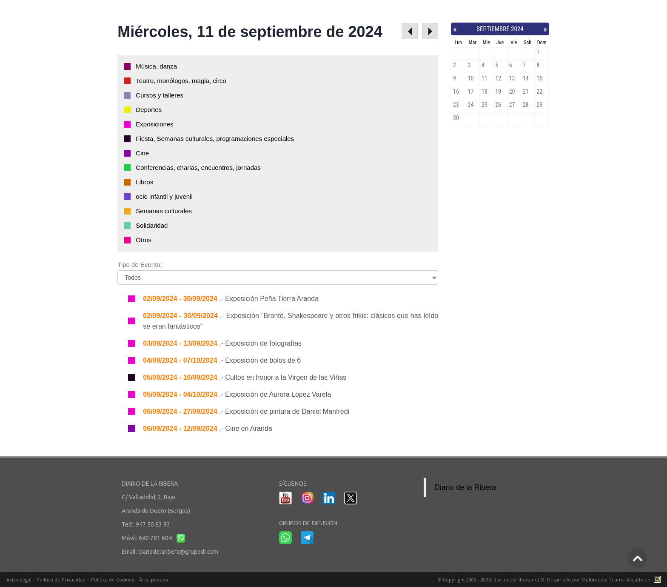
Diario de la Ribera (465, 487)
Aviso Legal (18, 579)
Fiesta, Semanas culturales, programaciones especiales (215, 138)
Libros (144, 182)
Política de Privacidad (61, 579)
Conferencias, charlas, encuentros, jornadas (198, 167)
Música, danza (156, 66)
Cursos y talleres (159, 95)
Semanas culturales (164, 211)
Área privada (153, 579)
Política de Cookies (112, 579)
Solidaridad (152, 225)
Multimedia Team (601, 579)
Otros (143, 239)
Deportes (149, 109)
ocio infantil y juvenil (164, 196)
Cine (142, 153)
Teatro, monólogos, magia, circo (181, 80)
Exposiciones (154, 124)
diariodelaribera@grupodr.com (178, 551)
